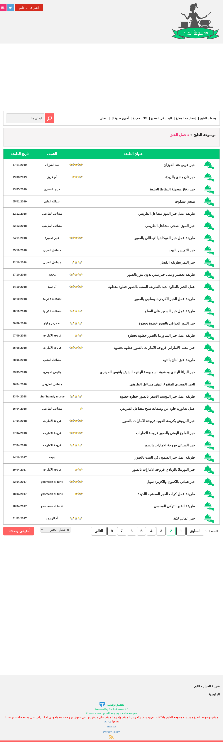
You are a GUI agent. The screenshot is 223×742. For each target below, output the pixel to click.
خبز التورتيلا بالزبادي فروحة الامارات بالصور (163, 469)
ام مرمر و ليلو (52, 323)
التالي (99, 531)
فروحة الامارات (52, 335)
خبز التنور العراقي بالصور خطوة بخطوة (167, 323)
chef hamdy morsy (51, 396)
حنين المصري (52, 189)
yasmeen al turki (52, 481)
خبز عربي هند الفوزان (179, 165)
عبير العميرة (52, 237)
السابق (195, 531)
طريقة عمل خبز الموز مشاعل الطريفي (166, 213)
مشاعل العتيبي (52, 250)
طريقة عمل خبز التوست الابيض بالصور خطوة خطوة (157, 396)
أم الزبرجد (52, 518)
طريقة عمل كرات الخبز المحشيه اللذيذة (166, 494)
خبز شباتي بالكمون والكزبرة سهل (171, 481)
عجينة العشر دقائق (207, 686)
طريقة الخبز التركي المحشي (174, 506)
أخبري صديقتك (115, 118)
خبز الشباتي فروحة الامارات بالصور (169, 445)
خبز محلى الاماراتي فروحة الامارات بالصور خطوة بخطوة (154, 347)
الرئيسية (214, 694)
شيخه (52, 457)
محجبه (52, 274)
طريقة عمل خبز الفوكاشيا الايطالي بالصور (164, 238)
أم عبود (52, 286)
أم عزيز (52, 176)
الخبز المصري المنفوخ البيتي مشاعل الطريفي (162, 384)
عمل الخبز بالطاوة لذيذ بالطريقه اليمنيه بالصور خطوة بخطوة (151, 286)
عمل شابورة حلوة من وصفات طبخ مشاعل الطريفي (157, 408)
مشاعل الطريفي (52, 213)
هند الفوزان (52, 164)
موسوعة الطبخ (204, 135)
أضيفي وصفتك (18, 531)
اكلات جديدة (136, 118)
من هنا (107, 721)
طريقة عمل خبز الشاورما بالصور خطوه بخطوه (161, 335)
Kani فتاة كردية (52, 298)
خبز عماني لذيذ (184, 518)
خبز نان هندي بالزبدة (180, 177)
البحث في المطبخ (159, 118)
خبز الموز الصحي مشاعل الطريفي (170, 225)
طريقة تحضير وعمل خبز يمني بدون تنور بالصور (161, 274)
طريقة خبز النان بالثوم (178, 360)
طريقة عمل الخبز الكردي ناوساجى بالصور (164, 299)
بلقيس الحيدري (52, 372)
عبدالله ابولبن (52, 201)
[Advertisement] (111, 78)
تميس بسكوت (185, 201)
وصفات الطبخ (207, 118)
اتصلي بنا (96, 118)
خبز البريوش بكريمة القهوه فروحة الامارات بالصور (159, 420)
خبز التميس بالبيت (182, 250)
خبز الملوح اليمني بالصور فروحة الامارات (165, 433)
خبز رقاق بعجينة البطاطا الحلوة (172, 189)
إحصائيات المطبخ (184, 118)
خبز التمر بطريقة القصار (177, 262)
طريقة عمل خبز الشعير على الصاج (170, 311)
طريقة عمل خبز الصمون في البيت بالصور (165, 457)
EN (3, 7)
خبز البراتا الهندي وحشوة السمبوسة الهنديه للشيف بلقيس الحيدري (147, 372)
